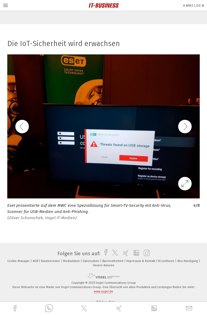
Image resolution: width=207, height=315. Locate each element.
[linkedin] (155, 308)
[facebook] (15, 308)
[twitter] (84, 308)
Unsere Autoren (103, 265)
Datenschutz (91, 261)
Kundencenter (51, 261)
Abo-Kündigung (188, 261)
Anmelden (193, 5)
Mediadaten (72, 261)
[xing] (119, 308)
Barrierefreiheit (113, 261)
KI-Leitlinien (166, 261)
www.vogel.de (103, 291)
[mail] (190, 308)
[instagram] (145, 254)
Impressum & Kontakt (141, 261)
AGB (36, 261)
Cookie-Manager (18, 261)
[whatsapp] (49, 308)
